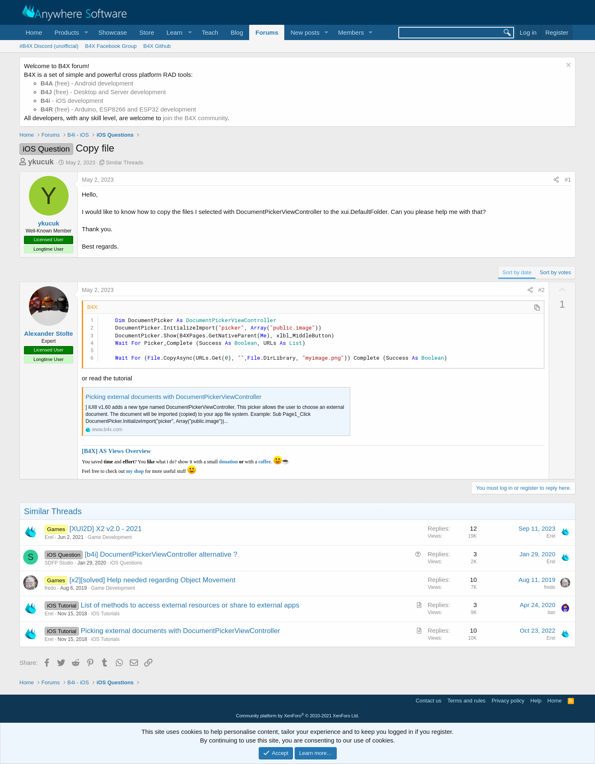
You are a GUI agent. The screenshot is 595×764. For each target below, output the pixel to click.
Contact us (428, 701)
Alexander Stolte (48, 333)
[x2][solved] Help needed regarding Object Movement (152, 580)
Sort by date (516, 272)
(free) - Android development (86, 83)
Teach (210, 32)
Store (146, 32)
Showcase (112, 32)
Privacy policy (508, 701)
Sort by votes (555, 272)
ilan (551, 612)
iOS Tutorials (105, 614)
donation (228, 462)
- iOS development (71, 100)
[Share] (556, 180)
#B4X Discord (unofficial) (49, 46)
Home (34, 32)
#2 (541, 290)
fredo (50, 588)
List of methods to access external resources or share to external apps (190, 605)
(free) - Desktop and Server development (103, 91)
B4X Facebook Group (111, 46)
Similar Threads (124, 162)
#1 (567, 179)
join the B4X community (195, 117)
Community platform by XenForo (297, 715)
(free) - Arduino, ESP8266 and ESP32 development (118, 109)
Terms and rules (466, 701)
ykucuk (41, 162)
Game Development (110, 537)
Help (536, 701)
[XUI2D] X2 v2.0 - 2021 (105, 529)
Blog (237, 32)
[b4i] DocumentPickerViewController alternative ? (161, 554)
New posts (304, 32)
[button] (70, 32)
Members (351, 32)
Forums (266, 32)
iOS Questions (126, 563)
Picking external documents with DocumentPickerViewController (174, 396)
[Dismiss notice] (567, 66)
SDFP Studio (59, 563)
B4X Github (157, 46)
